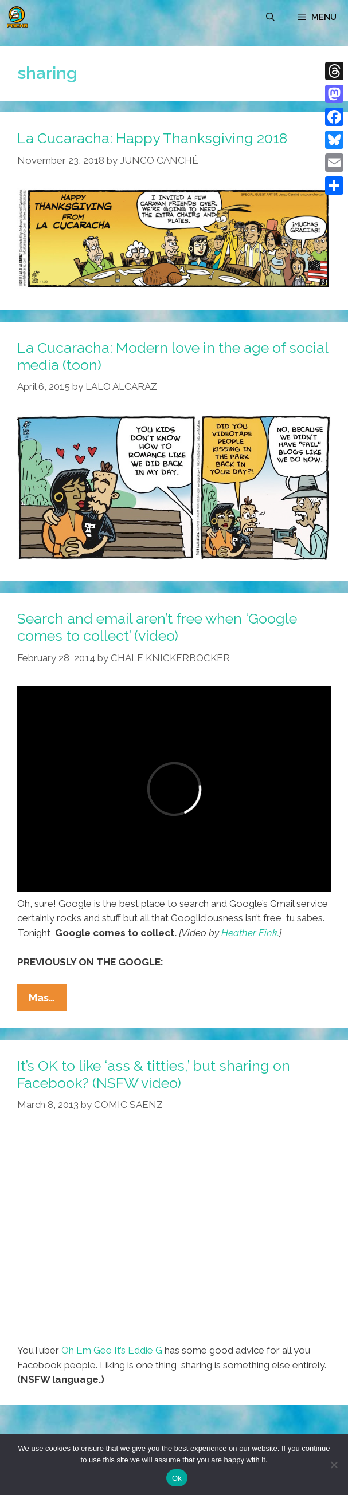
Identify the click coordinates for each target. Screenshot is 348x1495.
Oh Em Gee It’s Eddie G (111, 1350)
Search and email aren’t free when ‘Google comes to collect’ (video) (157, 627)
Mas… (48, 1000)
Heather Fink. (250, 932)
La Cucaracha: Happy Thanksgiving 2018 (152, 138)
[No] (333, 1464)
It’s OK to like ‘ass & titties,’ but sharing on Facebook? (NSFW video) (153, 1074)
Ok (177, 1478)
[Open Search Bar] (270, 17)
